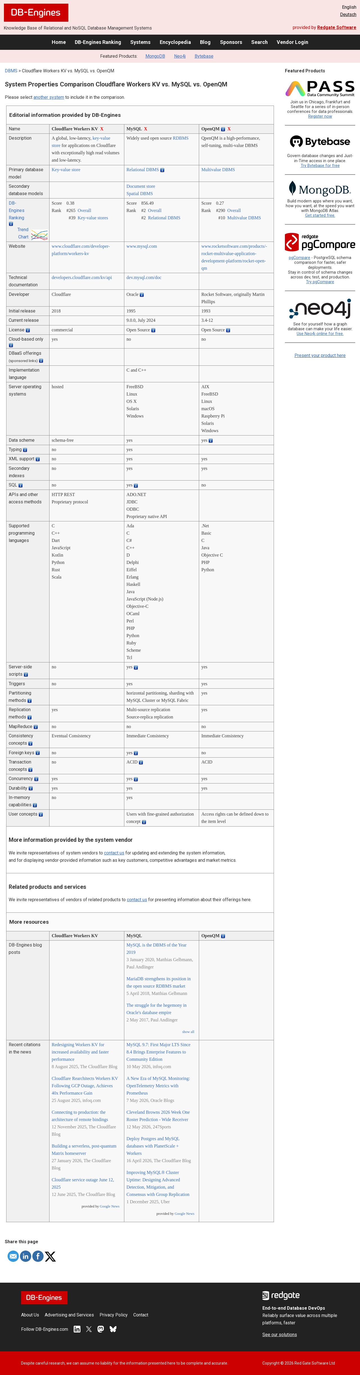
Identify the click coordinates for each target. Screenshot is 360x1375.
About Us (30, 1315)
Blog (205, 42)
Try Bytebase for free (320, 165)
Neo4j (180, 56)
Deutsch (348, 14)
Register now (320, 116)
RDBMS (180, 138)
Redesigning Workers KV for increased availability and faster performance (80, 1052)
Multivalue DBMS (218, 169)
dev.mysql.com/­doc (144, 277)
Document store (141, 186)
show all (188, 1032)
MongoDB (155, 56)
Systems (140, 42)
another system (48, 97)
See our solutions (279, 1334)
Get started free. (320, 215)
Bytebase (204, 56)
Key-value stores (93, 217)
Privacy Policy (114, 1315)
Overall (84, 210)
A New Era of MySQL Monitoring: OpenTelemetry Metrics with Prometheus (158, 1085)
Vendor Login (292, 42)
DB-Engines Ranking (98, 42)
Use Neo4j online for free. (320, 333)
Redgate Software (336, 27)
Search (259, 42)
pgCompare (299, 257)
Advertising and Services (69, 1315)
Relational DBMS (143, 169)
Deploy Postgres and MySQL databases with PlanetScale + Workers (153, 1146)
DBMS (11, 70)
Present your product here (320, 355)
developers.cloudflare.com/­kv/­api (82, 277)
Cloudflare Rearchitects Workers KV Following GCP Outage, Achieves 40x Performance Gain (85, 1085)
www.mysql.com (142, 246)
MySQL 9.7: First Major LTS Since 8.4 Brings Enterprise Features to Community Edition (158, 1052)
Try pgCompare (320, 282)
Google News (110, 1206)
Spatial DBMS (140, 193)
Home (59, 42)
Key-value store (66, 169)
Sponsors (231, 42)
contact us (114, 853)
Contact (140, 1315)
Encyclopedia (175, 42)
